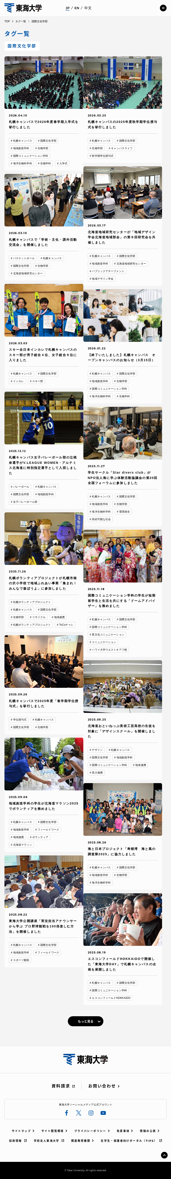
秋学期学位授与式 (102, 155)
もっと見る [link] (85, 1021)
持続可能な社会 (101, 519)
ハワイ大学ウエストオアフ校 (109, 649)
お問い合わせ (102, 1086)
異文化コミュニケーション (108, 634)
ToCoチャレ (66, 624)
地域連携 (59, 617)
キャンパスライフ (122, 148)
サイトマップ (21, 1131)
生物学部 (43, 148)
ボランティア (40, 837)
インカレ (18, 381)
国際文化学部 (48, 140)
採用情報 (15, 1140)
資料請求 (61, 1086)
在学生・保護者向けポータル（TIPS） (129, 1140)
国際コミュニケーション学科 (30, 155)
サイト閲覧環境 (52, 1131)
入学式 (63, 163)
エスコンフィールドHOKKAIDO (111, 998)
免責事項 (123, 1131)
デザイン (97, 749)
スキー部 (37, 381)
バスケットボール (24, 258)
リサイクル (39, 617)
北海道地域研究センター (131, 263)
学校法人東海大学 (46, 1140)
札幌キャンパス (22, 140)
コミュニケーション (104, 642)
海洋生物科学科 (22, 163)
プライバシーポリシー (90, 1131)
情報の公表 (148, 1131)
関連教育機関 (80, 1140)
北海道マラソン (22, 844)
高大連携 (97, 772)
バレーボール (21, 486)
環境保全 (124, 511)
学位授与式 (20, 719)
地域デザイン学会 (102, 278)
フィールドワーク (48, 829)
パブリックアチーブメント (108, 271)
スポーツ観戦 (21, 960)
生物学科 (45, 163)
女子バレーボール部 (25, 501)
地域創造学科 (21, 148)
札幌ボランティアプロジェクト (32, 602)
